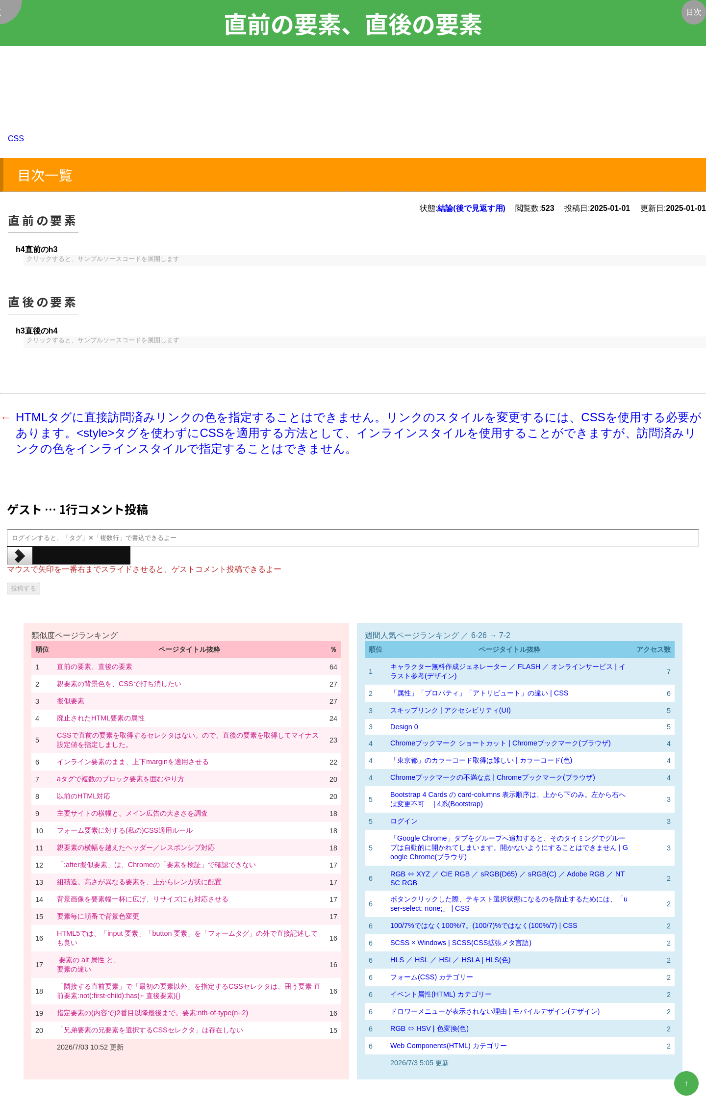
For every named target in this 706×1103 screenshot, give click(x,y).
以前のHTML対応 (83, 796)
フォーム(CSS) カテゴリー (431, 977)
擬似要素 (70, 701)
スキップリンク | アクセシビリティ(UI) (450, 710)
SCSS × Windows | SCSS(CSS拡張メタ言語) (460, 943)
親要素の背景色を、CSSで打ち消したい (119, 684)
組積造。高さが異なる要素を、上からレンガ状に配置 (139, 882)
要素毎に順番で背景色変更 (98, 916)
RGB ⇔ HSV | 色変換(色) (429, 1028)
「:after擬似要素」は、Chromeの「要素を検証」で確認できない (156, 865)
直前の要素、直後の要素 (94, 666)
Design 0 (404, 727)
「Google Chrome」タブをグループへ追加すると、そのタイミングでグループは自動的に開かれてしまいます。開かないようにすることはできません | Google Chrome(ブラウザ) (509, 847)
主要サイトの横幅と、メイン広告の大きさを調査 (132, 813)
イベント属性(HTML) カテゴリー (441, 994)
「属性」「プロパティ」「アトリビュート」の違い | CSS (479, 693)
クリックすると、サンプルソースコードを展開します (102, 259)
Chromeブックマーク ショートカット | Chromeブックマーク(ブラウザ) (500, 743)
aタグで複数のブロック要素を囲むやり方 (120, 779)
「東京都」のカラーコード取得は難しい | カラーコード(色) (481, 760)
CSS (16, 138)
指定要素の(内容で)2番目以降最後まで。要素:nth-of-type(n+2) (152, 1013)
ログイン (404, 821)
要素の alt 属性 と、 (88, 960)
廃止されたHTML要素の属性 (101, 718)
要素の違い (74, 969)
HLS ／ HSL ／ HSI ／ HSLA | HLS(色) (450, 960)
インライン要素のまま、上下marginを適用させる (133, 762)
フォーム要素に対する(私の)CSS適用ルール (125, 830)
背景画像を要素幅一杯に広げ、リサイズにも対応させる (142, 899)
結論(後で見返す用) (471, 208)
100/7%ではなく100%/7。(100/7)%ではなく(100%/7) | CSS (484, 925)
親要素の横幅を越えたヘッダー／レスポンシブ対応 (136, 847)
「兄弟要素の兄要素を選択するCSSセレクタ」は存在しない (150, 1030)
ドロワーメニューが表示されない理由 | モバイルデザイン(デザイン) (495, 1011)
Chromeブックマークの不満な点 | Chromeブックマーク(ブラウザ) (492, 777)
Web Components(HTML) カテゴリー (448, 1046)
